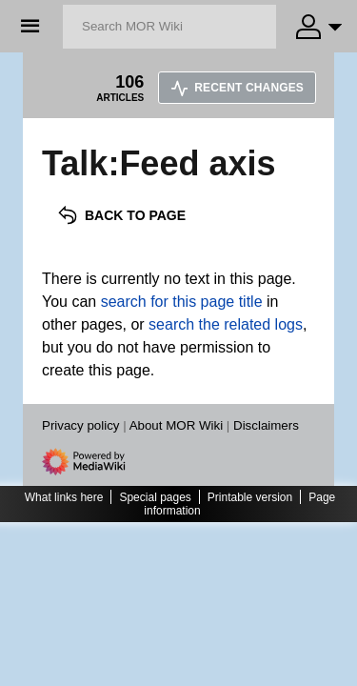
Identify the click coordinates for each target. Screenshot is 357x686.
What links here (64, 497)
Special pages (154, 497)
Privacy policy (80, 425)
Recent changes (237, 87)
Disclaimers (266, 425)
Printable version (250, 497)
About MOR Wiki (176, 425)
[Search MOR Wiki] (169, 27)
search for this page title (182, 301)
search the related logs (226, 324)
